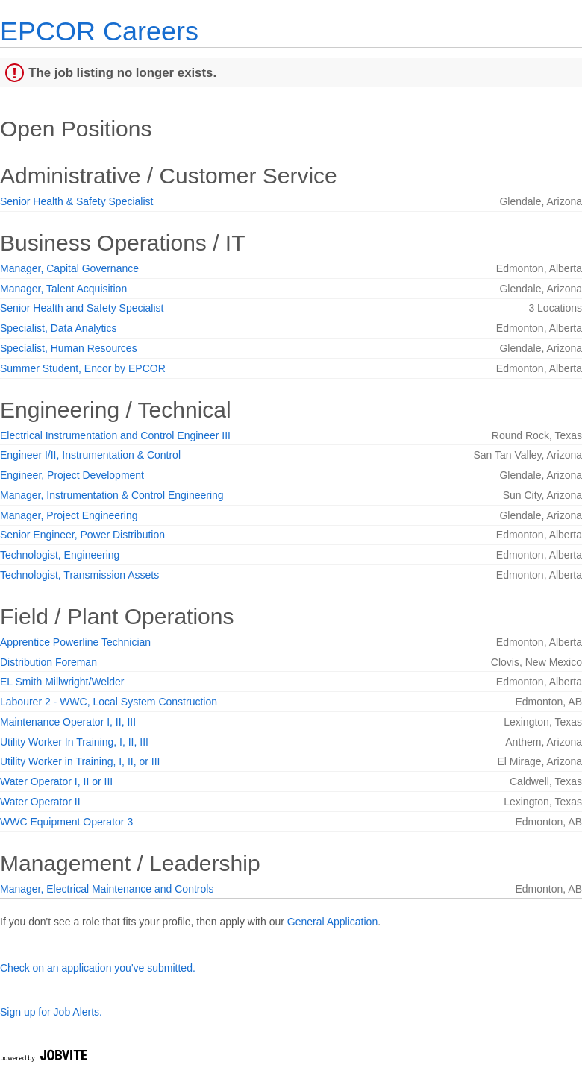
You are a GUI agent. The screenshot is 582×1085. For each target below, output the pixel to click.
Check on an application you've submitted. (97, 968)
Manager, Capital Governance (69, 268)
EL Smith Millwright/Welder (62, 682)
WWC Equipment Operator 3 (66, 822)
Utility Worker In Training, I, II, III (74, 742)
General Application (332, 922)
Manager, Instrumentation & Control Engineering (112, 495)
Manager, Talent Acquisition (63, 289)
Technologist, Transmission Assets (79, 575)
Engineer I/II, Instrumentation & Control (90, 455)
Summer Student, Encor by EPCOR (83, 368)
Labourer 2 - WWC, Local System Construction (108, 702)
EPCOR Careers (99, 31)
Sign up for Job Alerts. (51, 1012)
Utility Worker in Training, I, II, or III (80, 761)
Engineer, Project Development (72, 475)
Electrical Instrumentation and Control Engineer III (115, 435)
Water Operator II (40, 802)
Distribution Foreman (48, 662)
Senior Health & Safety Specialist (76, 201)
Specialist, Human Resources (68, 348)
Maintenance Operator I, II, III (68, 722)
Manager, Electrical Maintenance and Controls (106, 889)
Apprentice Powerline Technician (75, 642)
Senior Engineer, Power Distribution (82, 535)
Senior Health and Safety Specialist (81, 308)
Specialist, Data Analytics (58, 328)
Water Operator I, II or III (56, 781)
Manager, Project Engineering (68, 515)
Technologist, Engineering (59, 555)
